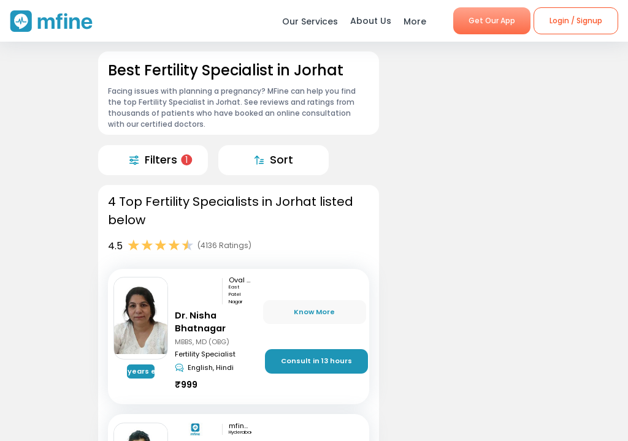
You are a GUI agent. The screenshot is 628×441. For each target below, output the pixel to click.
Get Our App (492, 20)
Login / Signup (576, 20)
